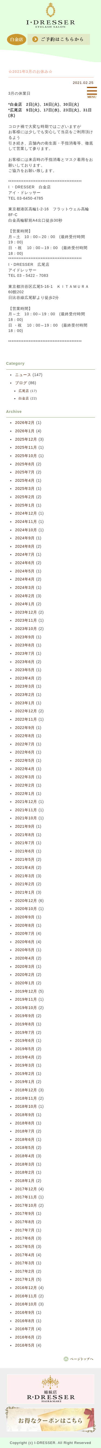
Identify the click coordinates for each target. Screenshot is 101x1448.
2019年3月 (25, 1065)
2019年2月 (25, 1074)
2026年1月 (25, 431)
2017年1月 (25, 1279)
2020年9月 (25, 917)
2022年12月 (26, 711)
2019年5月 (25, 1049)
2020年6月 (25, 942)
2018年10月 (26, 1106)
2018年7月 (25, 1131)
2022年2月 (25, 785)
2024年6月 (25, 563)
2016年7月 (25, 1329)
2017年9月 (25, 1214)
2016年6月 (25, 1337)
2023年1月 (25, 703)
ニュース (23, 375)
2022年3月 (25, 777)
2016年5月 (25, 1345)
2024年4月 (25, 579)
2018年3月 (25, 1164)
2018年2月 (25, 1172)
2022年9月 (25, 728)
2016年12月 (26, 1288)
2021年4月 (25, 868)
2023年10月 (26, 629)
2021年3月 (25, 876)
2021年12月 (26, 802)
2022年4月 (25, 769)
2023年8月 (25, 645)
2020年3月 (25, 967)
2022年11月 (26, 719)
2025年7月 (25, 472)
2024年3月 (25, 588)
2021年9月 (25, 826)
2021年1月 (25, 892)
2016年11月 (26, 1296)
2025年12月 (26, 439)
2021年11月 (26, 810)
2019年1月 (25, 1082)
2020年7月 (25, 934)
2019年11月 (26, 999)
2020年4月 (25, 958)
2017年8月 (25, 1222)
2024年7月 (25, 555)
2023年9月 (25, 637)
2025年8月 (25, 464)
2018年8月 (25, 1123)
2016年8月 (25, 1321)
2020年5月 (25, 950)
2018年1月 (25, 1181)
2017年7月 (25, 1230)
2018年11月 (26, 1098)
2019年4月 (25, 1057)
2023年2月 (25, 695)
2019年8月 (25, 1024)
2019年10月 (26, 1008)
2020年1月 (25, 983)
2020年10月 (26, 909)
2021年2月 (25, 884)
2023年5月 (25, 670)
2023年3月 (25, 686)
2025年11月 (26, 447)
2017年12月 (26, 1189)
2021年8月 (25, 835)
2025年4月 (25, 481)
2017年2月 (25, 1271)
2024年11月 (26, 522)
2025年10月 (26, 456)
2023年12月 (26, 612)
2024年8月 (25, 546)
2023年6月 (25, 662)
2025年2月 (25, 497)
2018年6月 (25, 1140)
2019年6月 (25, 1041)
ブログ (21, 383)
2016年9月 (25, 1313)
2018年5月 (25, 1148)
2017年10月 (26, 1205)
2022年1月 (25, 794)
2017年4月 (25, 1255)
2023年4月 (25, 678)
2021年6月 (25, 851)
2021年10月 (26, 818)
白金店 (24, 398)
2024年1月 (25, 604)
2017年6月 (25, 1238)
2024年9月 (25, 538)
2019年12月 (26, 991)
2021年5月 (25, 860)
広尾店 (24, 391)
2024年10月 (26, 530)
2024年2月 (25, 596)
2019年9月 (25, 1016)
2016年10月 (26, 1304)
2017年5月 (25, 1247)
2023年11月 (26, 620)
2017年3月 (25, 1263)
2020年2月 (25, 975)
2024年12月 (26, 513)
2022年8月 (25, 736)
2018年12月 (26, 1090)
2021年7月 (25, 843)
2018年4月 (25, 1156)
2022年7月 (25, 744)
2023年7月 (25, 654)
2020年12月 (26, 901)
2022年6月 (25, 752)
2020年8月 (25, 925)
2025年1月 (25, 505)
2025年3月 (25, 489)
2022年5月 (25, 761)
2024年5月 (25, 571)
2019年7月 (25, 1033)
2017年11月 (26, 1197)
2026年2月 (25, 423)
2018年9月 (25, 1115)
